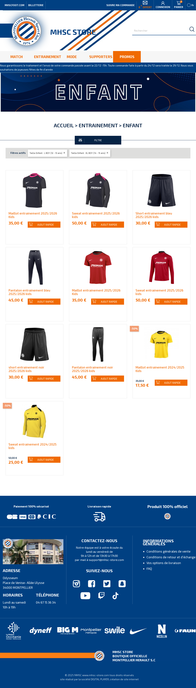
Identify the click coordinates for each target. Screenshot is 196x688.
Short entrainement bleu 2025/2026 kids (154, 215)
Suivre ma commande (120, 5)
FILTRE (90, 140)
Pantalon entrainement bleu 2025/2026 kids (29, 292)
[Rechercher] (164, 30)
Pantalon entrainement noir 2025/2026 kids (92, 369)
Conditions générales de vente (168, 551)
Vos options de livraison (164, 563)
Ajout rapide (41, 224)
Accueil (64, 125)
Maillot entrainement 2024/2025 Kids (160, 369)
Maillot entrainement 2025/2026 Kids (33, 215)
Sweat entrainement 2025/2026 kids (96, 215)
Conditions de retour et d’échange (171, 557)
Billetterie (36, 5)
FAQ (149, 568)
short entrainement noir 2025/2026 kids (26, 369)
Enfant (132, 125)
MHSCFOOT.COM (14, 5)
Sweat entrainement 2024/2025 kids (33, 446)
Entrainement (98, 125)
